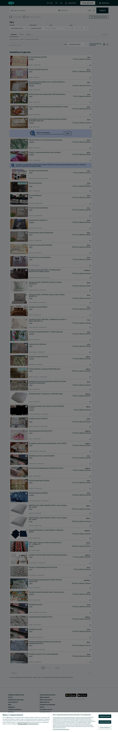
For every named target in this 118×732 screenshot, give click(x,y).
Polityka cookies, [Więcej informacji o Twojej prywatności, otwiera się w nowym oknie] (22, 723)
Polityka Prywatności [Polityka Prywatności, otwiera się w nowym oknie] (33, 723)
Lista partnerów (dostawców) (61, 729)
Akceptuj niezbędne (104, 722)
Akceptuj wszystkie (105, 716)
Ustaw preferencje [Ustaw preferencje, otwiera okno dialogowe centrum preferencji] (105, 727)
